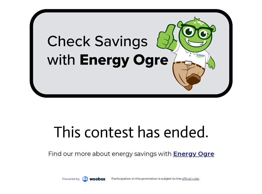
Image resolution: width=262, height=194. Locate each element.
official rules (190, 178)
